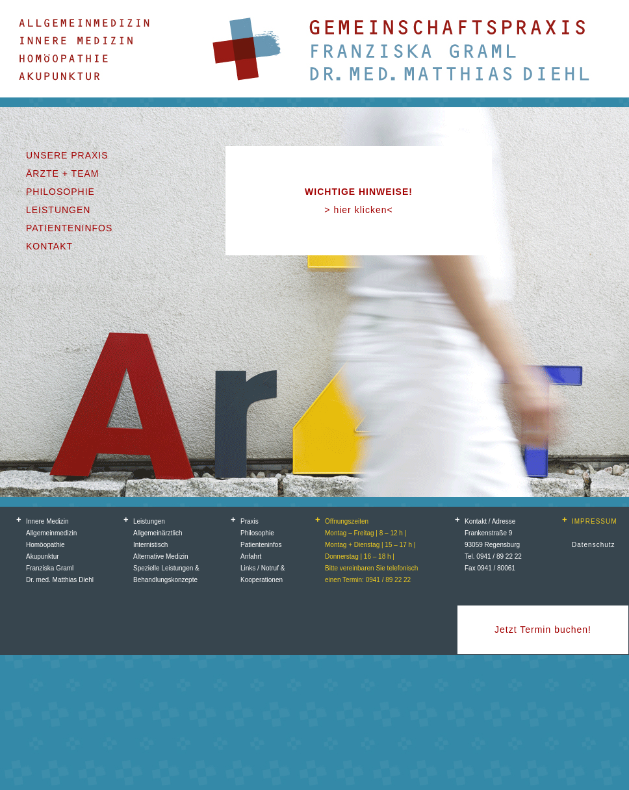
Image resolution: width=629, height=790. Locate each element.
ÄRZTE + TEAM (62, 173)
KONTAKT (49, 246)
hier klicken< (362, 210)
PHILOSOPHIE (60, 191)
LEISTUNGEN (58, 210)
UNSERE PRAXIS (67, 155)
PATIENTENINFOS (69, 228)
